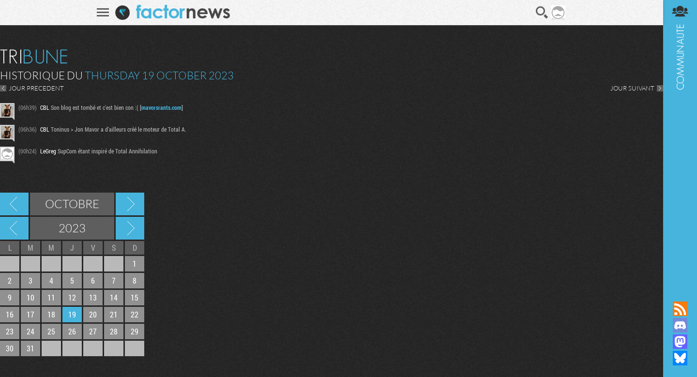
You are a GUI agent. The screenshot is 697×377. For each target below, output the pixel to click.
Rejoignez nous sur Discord (680, 325)
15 (134, 297)
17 (30, 314)
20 (93, 314)
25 (51, 331)
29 (134, 331)
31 (30, 348)
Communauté (680, 141)
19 (72, 314)
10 (30, 297)
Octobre (72, 203)
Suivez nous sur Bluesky (680, 358)
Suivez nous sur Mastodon (680, 341)
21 (114, 314)
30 (10, 348)
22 (134, 314)
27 (93, 331)
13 (93, 297)
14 (114, 297)
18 (51, 314)
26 (72, 331)
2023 (72, 228)
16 (10, 314)
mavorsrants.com (161, 107)
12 (72, 297)
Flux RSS (680, 309)
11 (51, 297)
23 (10, 331)
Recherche (542, 12)
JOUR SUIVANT (632, 88)
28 (114, 331)
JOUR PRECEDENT (36, 88)
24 (30, 331)
